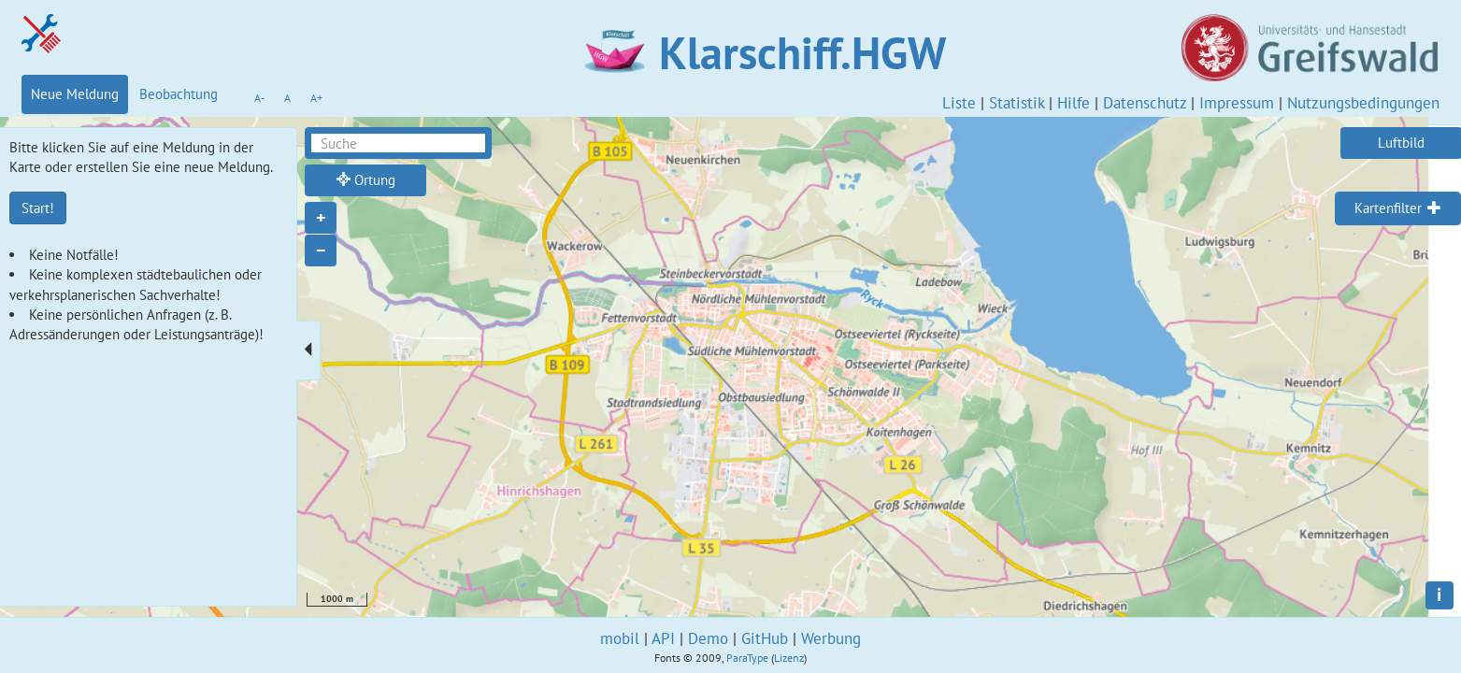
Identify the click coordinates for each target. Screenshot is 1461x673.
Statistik (1016, 103)
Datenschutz (1144, 103)
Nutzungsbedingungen (1363, 103)
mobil (619, 638)
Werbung (831, 638)
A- (259, 98)
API (663, 638)
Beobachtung (178, 94)
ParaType (747, 658)
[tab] (1398, 208)
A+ (316, 98)
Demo (708, 638)
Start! (37, 208)
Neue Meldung (75, 94)
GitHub (764, 638)
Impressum (1236, 103)
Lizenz (789, 658)
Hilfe (1073, 103)
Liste (959, 103)
